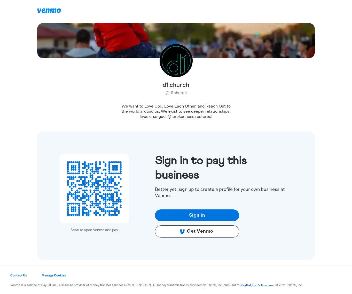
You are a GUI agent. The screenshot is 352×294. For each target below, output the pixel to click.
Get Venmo (196, 231)
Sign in (197, 215)
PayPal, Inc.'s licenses (257, 285)
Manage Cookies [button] (54, 275)
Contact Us (18, 275)
